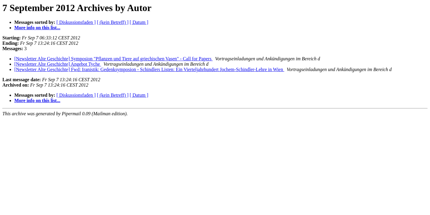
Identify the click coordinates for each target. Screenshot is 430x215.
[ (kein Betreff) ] (112, 22)
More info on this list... (37, 27)
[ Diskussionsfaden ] (76, 22)
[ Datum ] (139, 22)
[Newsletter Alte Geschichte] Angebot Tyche (57, 64)
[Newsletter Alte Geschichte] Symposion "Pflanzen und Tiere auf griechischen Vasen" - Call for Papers (113, 58)
